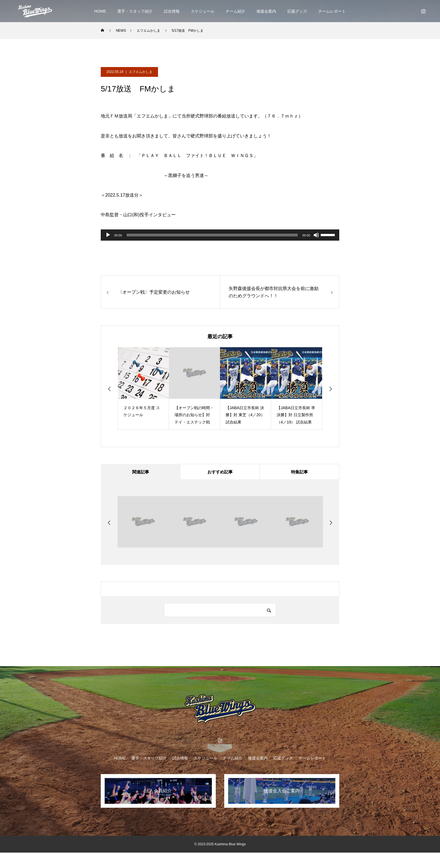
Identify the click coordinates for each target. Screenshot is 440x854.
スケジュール (202, 11)
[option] (143, 388)
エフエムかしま (140, 72)
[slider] (212, 235)
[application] (220, 235)
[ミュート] (316, 235)
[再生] (108, 235)
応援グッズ (297, 11)
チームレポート (332, 11)
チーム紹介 (235, 11)
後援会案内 (266, 11)
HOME (100, 11)
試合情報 (172, 11)
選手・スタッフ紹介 (135, 11)
